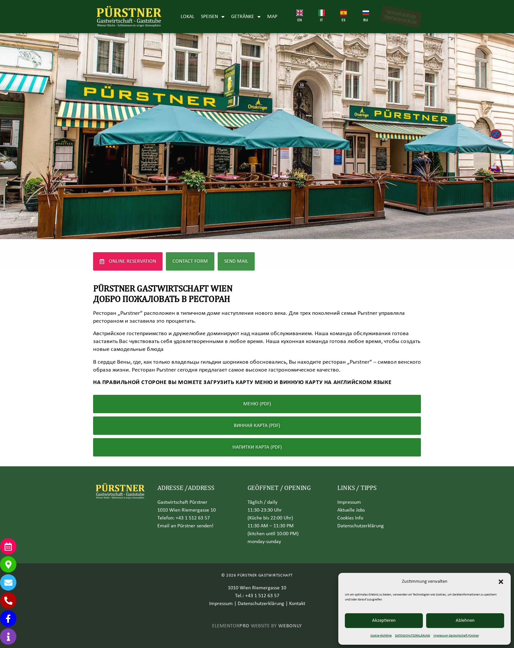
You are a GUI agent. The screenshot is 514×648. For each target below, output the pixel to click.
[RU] (366, 13)
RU (365, 20)
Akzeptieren (384, 620)
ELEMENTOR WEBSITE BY (257, 626)
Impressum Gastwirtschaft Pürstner (456, 636)
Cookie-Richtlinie (381, 636)
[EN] (299, 13)
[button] (501, 581)
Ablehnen (465, 620)
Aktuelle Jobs (351, 510)
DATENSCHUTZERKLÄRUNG (412, 636)
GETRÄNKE (246, 17)
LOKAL (187, 16)
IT (321, 20)
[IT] (321, 13)
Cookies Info (350, 518)
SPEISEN (213, 17)
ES (344, 20)
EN (299, 20)
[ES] (343, 13)
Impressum (349, 502)
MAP (272, 16)
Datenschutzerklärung (261, 603)
